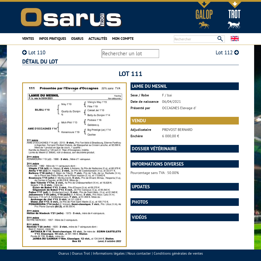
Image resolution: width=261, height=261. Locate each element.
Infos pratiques (52, 38)
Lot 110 (33, 52)
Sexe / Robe (139, 95)
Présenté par (140, 108)
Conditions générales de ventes (178, 253)
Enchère (136, 136)
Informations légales (109, 253)
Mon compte (123, 38)
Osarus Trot (81, 253)
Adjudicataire (140, 129)
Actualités (97, 38)
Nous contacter (139, 253)
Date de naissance (144, 101)
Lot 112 (227, 52)
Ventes (28, 38)
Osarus (77, 38)
